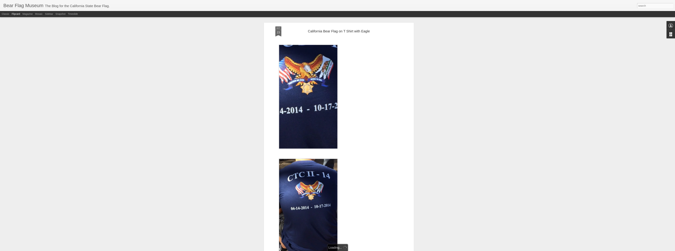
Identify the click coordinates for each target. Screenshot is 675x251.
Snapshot (61, 14)
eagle (354, 198)
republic (368, 198)
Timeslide (73, 14)
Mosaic (38, 14)
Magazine (28, 14)
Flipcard (16, 14)
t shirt (376, 198)
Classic (5, 14)
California (330, 198)
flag (360, 198)
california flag (343, 198)
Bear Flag (318, 198)
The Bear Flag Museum (354, 193)
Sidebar (49, 14)
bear (309, 198)
